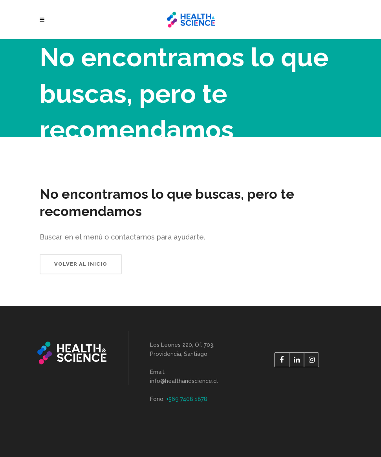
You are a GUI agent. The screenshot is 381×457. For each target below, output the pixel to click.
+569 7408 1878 (186, 399)
